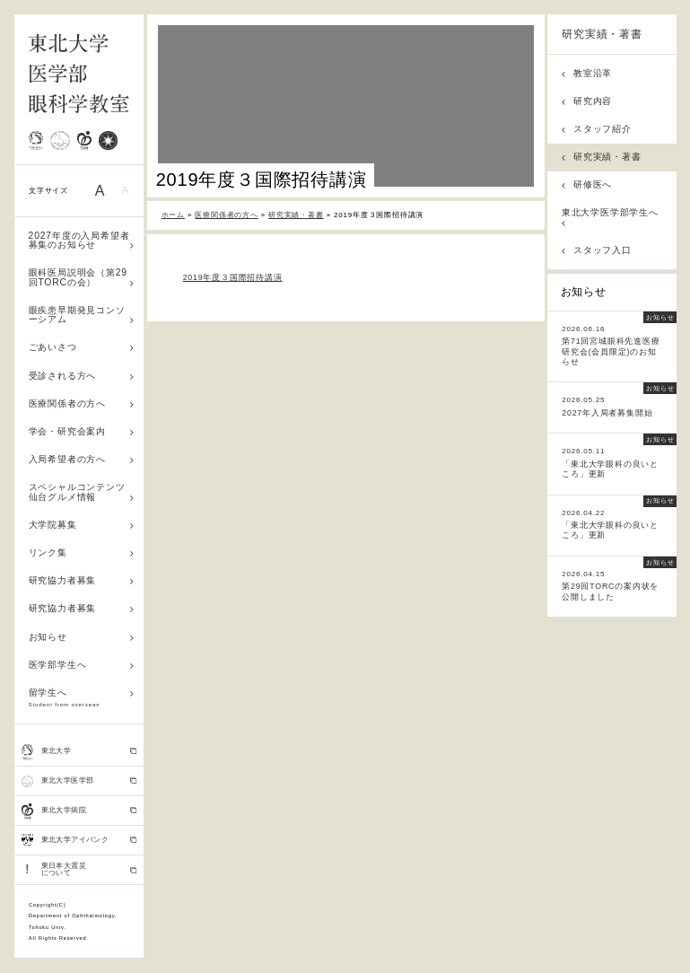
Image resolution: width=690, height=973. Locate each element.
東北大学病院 (79, 811)
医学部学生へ (82, 665)
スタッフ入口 (597, 250)
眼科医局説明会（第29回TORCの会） (82, 277)
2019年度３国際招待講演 (233, 277)
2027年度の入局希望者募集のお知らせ (82, 240)
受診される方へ (82, 376)
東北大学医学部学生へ (610, 217)
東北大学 (79, 751)
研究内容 (587, 101)
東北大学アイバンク (79, 840)
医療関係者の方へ (82, 403)
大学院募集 (82, 525)
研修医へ (587, 184)
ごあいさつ (82, 347)
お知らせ (82, 637)
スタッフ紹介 (597, 129)
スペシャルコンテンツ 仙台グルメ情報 (82, 492)
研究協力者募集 (82, 580)
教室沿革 (587, 73)
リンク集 (82, 552)
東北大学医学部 (79, 781)
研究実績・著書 (602, 34)
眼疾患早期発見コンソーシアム (82, 315)
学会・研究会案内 (82, 431)
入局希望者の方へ (82, 459)
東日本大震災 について (79, 869)
